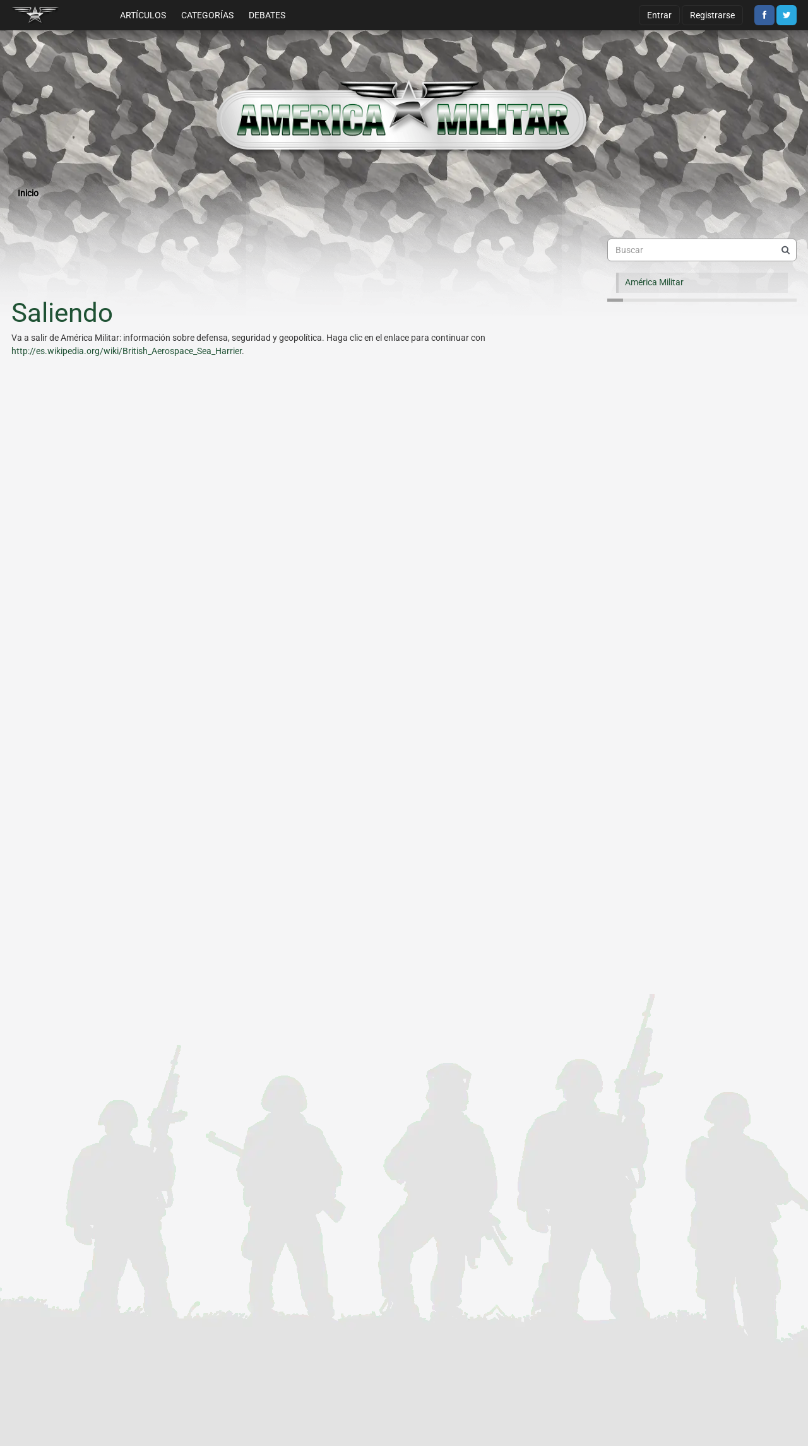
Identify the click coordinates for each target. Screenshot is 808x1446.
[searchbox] (702, 250)
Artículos (143, 15)
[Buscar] (785, 250)
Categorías (207, 15)
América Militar (654, 282)
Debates (267, 15)
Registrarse (712, 15)
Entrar (659, 15)
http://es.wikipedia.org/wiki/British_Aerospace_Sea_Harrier (126, 351)
